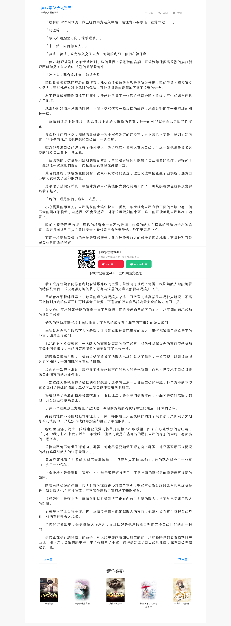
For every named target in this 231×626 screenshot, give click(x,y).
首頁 (177, 13)
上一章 (48, 559)
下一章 (182, 559)
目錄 (148, 13)
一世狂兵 (45, 12)
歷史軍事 (54, 12)
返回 (163, 13)
